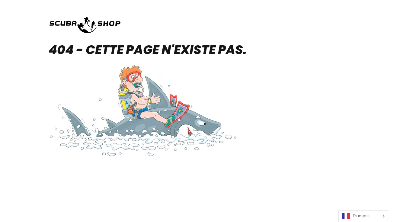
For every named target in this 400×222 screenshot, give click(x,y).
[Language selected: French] (363, 216)
